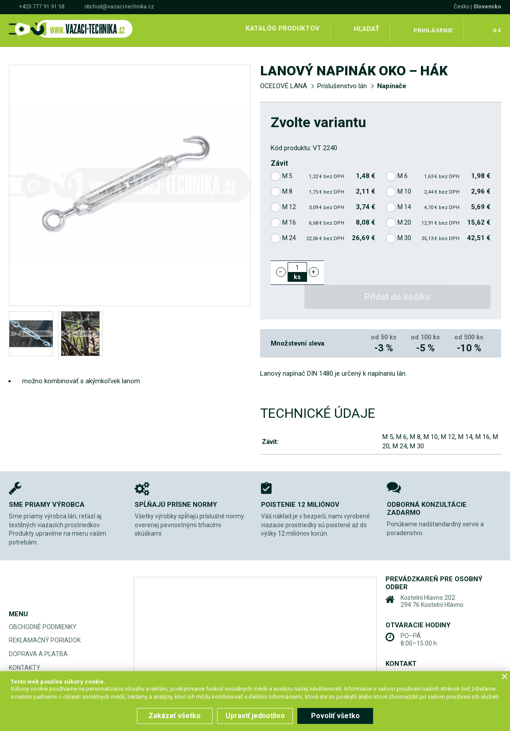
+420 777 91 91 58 (42, 7)
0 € (496, 28)
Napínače (391, 82)
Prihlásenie (433, 28)
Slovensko (487, 7)
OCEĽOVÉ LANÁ (283, 82)
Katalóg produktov (281, 28)
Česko (461, 7)
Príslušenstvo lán (342, 82)
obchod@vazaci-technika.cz (119, 7)
